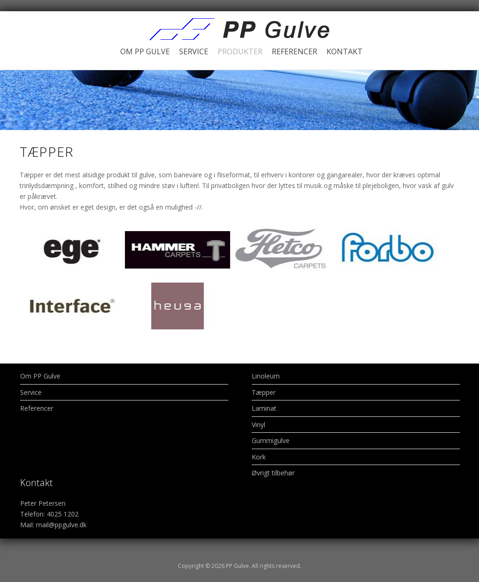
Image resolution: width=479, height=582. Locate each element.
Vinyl (258, 424)
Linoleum (266, 375)
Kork (259, 456)
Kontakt (345, 51)
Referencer (294, 51)
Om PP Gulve (145, 51)
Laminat (264, 408)
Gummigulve (271, 440)
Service (193, 51)
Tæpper (264, 392)
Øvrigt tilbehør (273, 472)
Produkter (240, 51)
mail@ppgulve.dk (61, 524)
